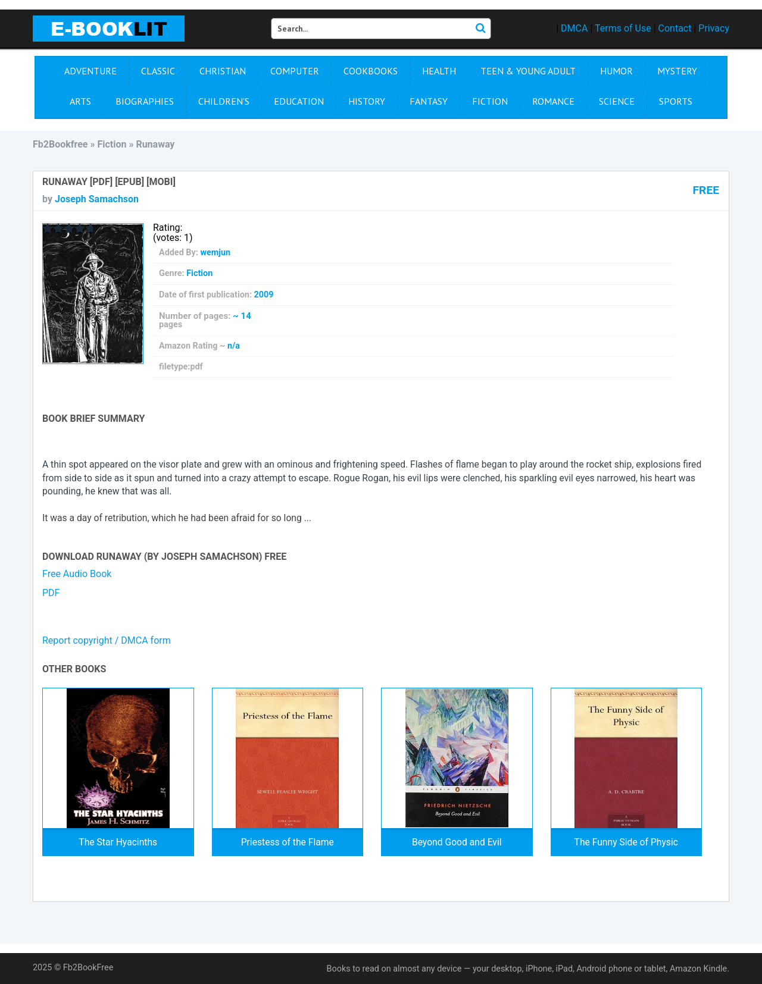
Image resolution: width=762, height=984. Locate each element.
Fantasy (429, 101)
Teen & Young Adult (528, 71)
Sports (675, 101)
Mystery (677, 71)
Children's (223, 101)
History (366, 101)
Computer (294, 71)
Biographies (144, 101)
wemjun (215, 252)
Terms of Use (623, 28)
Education (299, 101)
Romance (553, 101)
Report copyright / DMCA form (106, 640)
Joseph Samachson (97, 199)
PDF (51, 592)
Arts (80, 101)
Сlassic (158, 71)
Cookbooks (370, 71)
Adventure (90, 71)
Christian (222, 71)
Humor (616, 71)
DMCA (574, 28)
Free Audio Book (76, 573)
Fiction (490, 101)
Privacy (713, 28)
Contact (675, 28)
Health (439, 71)
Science (617, 101)
